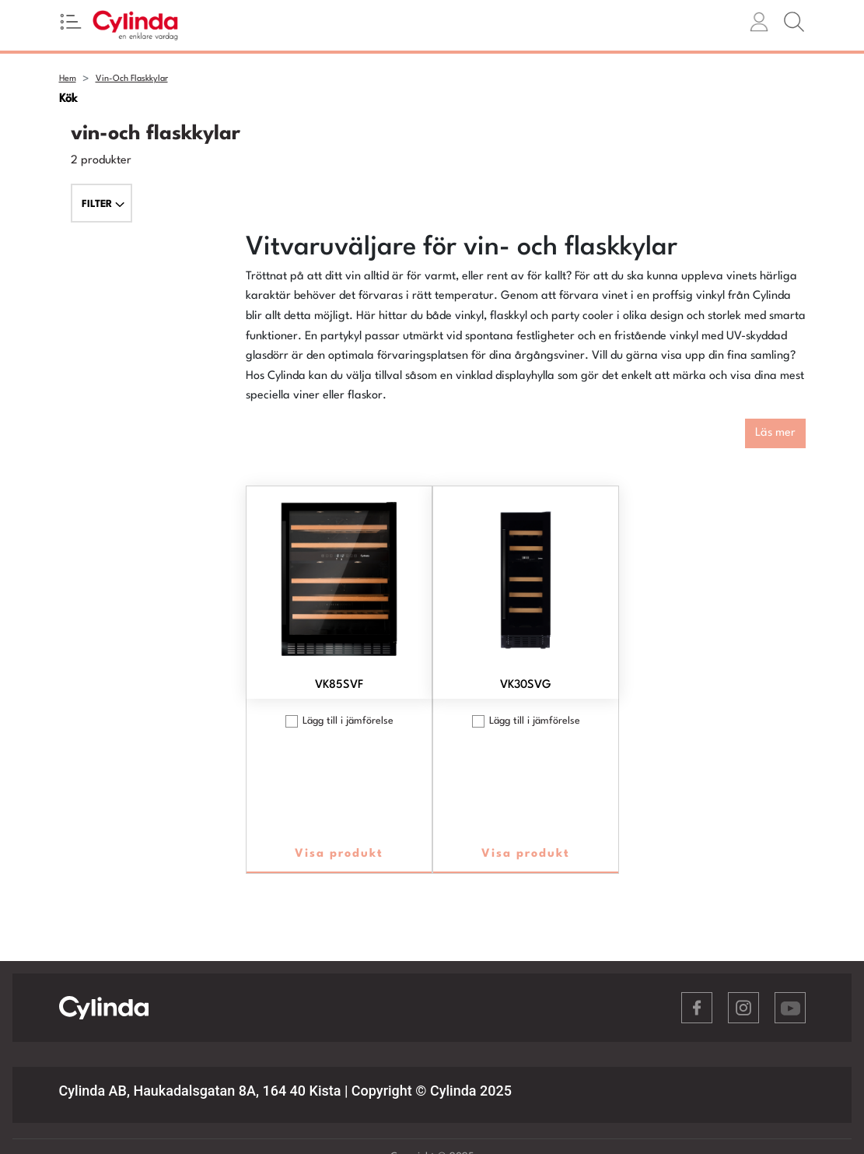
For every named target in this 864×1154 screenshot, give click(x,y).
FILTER (103, 204)
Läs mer (775, 433)
